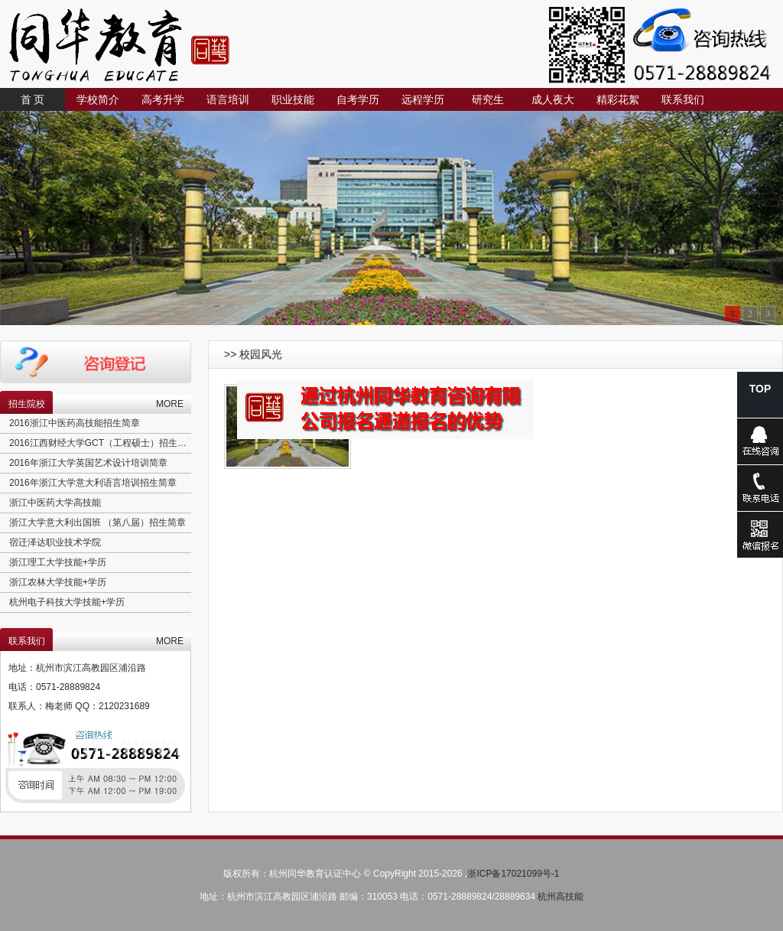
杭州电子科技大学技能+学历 (67, 602)
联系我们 (682, 99)
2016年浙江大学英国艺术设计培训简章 (88, 462)
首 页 (33, 99)
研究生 (488, 99)
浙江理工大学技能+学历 (57, 562)
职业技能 (292, 99)
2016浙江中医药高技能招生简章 (74, 423)
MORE (170, 404)
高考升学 (162, 99)
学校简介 (97, 99)
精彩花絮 (617, 99)
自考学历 (357, 99)
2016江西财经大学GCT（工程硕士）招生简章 (102, 443)
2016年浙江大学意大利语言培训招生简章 (93, 482)
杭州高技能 (560, 896)
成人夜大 (552, 99)
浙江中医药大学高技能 (55, 502)
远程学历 (422, 99)
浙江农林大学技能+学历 (57, 582)
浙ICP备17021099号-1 (513, 873)
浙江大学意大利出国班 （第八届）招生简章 (97, 522)
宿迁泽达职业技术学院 (55, 542)
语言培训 (227, 99)
